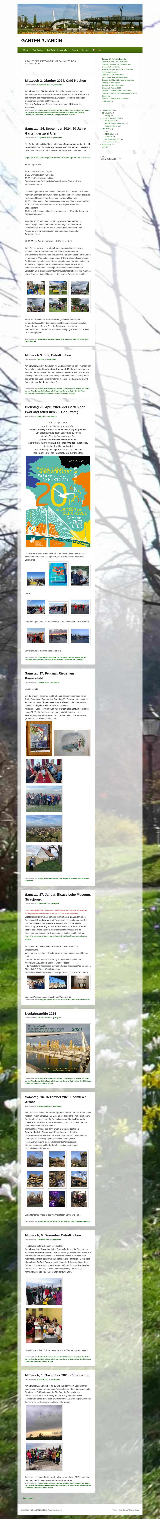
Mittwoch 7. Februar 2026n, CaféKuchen (116, 90)
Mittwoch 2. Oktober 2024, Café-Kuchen (55, 80)
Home (25, 50)
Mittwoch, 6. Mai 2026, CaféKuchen (115, 62)
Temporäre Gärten (61, 115)
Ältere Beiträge (27, 1498)
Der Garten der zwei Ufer (57, 50)
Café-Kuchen (37, 50)
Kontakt (85, 50)
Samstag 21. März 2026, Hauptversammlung (118, 80)
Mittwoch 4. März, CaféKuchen (113, 85)
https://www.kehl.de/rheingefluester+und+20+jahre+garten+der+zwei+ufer (57, 158)
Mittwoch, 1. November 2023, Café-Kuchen (57, 1375)
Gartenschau (29, 115)
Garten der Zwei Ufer (77, 112)
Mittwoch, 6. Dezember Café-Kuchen (53, 1235)
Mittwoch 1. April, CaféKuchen (113, 75)
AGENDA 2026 (107, 101)
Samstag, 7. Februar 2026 (111, 88)
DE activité (58, 110)
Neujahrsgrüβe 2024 (40, 1013)
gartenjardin (57, 85)
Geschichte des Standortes (44, 115)
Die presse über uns (61, 112)
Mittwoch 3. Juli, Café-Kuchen (48, 355)
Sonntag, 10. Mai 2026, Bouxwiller (114, 59)
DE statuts (77, 110)
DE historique (68, 110)
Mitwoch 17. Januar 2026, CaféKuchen (116, 99)
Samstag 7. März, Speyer (111, 83)
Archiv (102, 156)
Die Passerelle (48, 112)
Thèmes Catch (133, 1510)
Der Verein (38, 112)
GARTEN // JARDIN (41, 40)
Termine (75, 50)
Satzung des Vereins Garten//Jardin (115, 77)
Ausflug (41, 110)
